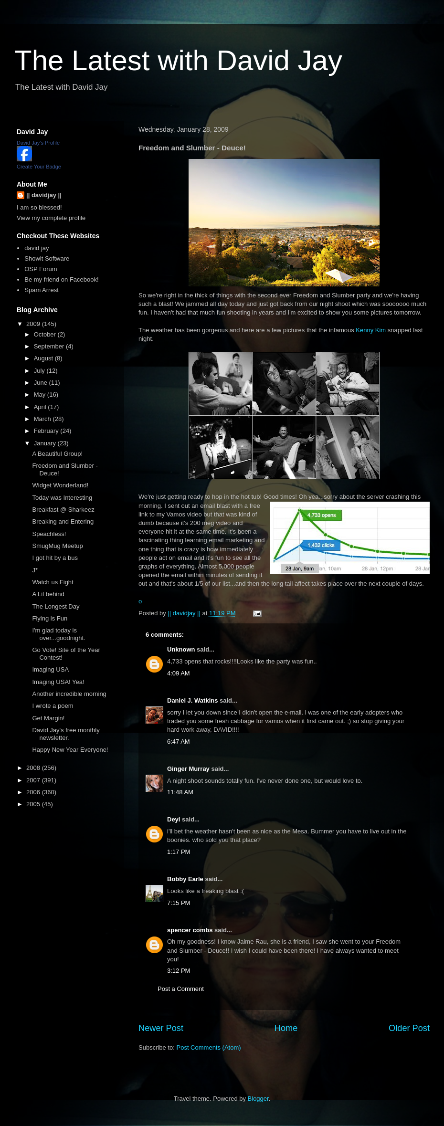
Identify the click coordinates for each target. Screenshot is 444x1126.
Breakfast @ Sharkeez (63, 509)
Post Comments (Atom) (209, 1047)
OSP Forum (40, 269)
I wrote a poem (52, 705)
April (41, 406)
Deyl (173, 819)
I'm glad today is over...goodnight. (58, 634)
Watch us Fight (52, 582)
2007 (34, 780)
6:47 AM (178, 741)
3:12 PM (178, 970)
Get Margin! (48, 718)
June (41, 382)
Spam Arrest (41, 290)
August (44, 358)
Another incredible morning (69, 693)
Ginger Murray (188, 768)
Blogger (258, 1098)
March (43, 418)
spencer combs (189, 930)
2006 (34, 792)
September (50, 346)
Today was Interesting (62, 497)
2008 (34, 767)
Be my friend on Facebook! (61, 279)
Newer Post (160, 1028)
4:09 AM (178, 673)
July (40, 370)
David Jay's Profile (38, 143)
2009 (34, 323)
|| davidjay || (44, 195)
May (40, 394)
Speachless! (49, 533)
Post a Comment (181, 988)
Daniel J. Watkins (192, 700)
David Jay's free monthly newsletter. (65, 733)
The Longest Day (55, 606)
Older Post (409, 1028)
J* (35, 570)
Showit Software (46, 258)
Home (286, 1028)
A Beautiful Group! (57, 453)
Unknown (181, 649)
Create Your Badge (39, 166)
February (47, 430)
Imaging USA (50, 669)
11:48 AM (180, 792)
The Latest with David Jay (178, 60)
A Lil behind (48, 594)
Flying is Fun (49, 618)
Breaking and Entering (63, 521)
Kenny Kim (371, 330)
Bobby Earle (185, 879)
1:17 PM (178, 851)
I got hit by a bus (54, 557)
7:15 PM (178, 902)
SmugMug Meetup (57, 545)
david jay (36, 248)
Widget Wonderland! (60, 485)
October (46, 334)
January (46, 443)
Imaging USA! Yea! (58, 681)
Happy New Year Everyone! (70, 749)
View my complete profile (51, 217)
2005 (34, 804)
